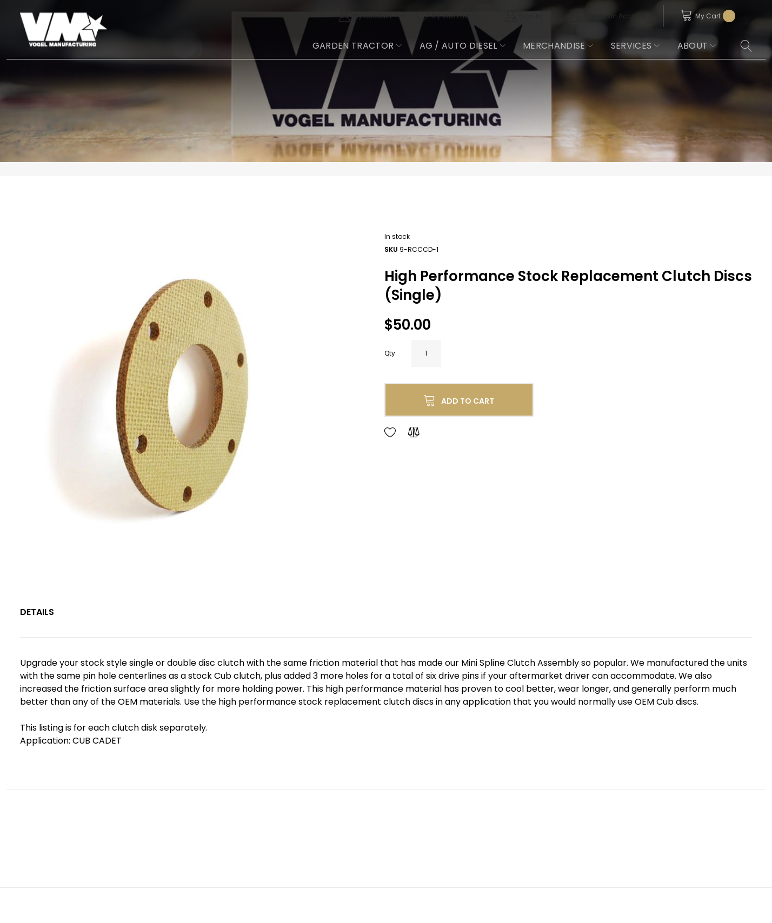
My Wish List (454, 16)
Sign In (530, 16)
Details (37, 612)
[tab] (37, 612)
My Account (372, 16)
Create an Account (615, 16)
